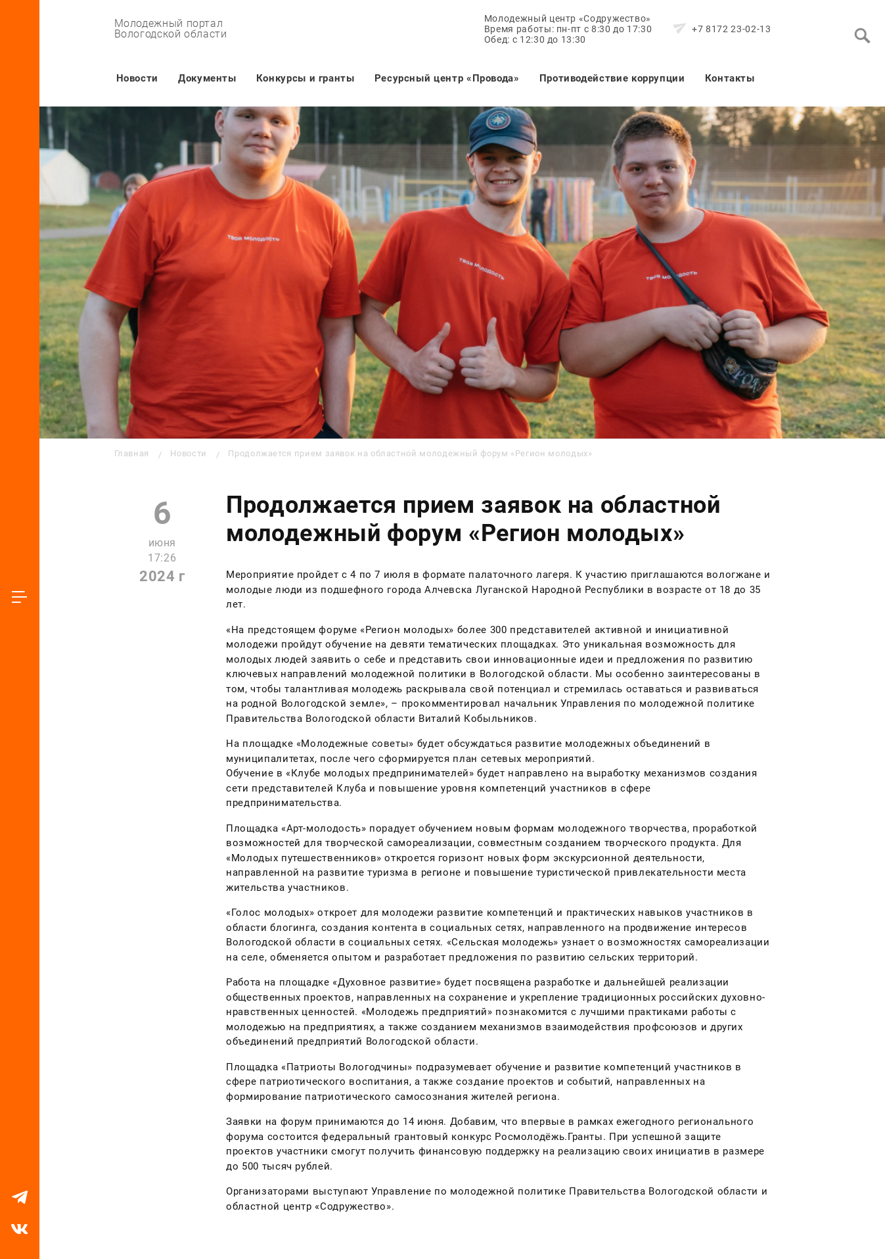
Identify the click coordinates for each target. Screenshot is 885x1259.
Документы (207, 78)
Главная (131, 453)
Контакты (730, 78)
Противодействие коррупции (612, 78)
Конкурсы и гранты (305, 78)
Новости (137, 78)
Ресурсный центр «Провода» (447, 78)
